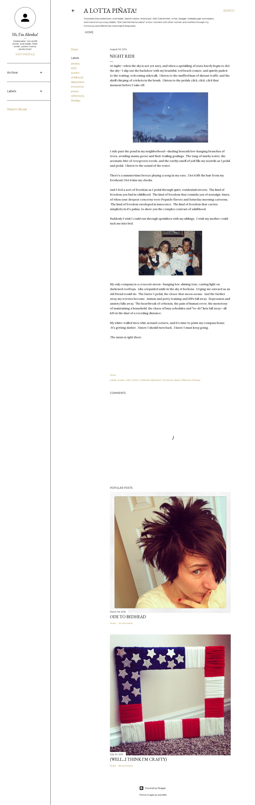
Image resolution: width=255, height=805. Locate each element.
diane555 (162, 794)
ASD (73, 68)
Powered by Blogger (152, 788)
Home (89, 32)
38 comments (125, 765)
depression (77, 82)
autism (75, 72)
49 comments (125, 623)
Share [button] (74, 49)
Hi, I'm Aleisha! (25, 34)
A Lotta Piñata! (110, 10)
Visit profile (25, 54)
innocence (77, 86)
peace (75, 91)
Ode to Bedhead (128, 616)
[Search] (228, 10)
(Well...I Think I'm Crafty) (138, 759)
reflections (77, 96)
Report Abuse (17, 109)
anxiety (75, 63)
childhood (77, 77)
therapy (75, 100)
